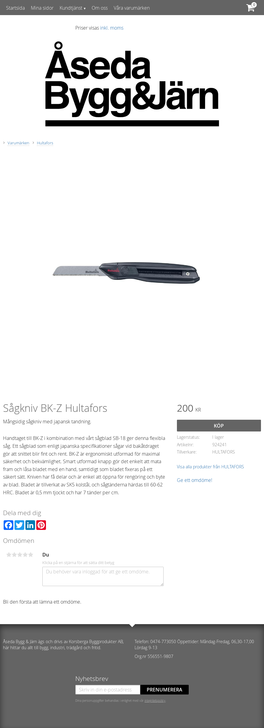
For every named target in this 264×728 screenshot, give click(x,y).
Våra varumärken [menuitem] (132, 8)
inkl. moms (111, 27)
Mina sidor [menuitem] (42, 8)
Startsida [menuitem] (15, 8)
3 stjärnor (19, 554)
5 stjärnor (30, 554)
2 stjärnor (14, 554)
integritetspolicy (155, 700)
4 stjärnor (25, 554)
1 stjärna (8, 554)
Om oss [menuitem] (100, 8)
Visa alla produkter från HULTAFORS (210, 467)
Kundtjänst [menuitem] (71, 8)
